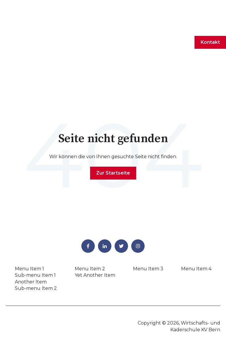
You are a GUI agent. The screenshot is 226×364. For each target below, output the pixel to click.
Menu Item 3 (148, 234)
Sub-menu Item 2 (36, 254)
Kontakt (210, 25)
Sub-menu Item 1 (35, 240)
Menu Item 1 (29, 234)
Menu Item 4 (196, 234)
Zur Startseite (113, 138)
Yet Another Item (95, 240)
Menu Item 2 (90, 234)
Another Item (31, 247)
